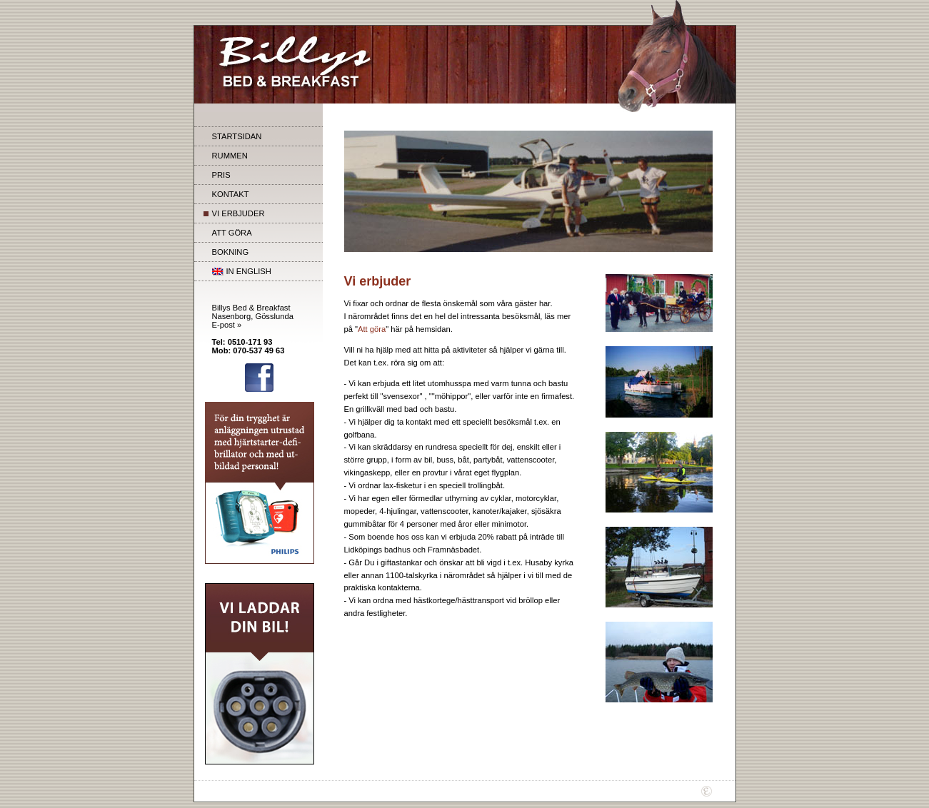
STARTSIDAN (237, 136)
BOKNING (230, 252)
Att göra (372, 329)
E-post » (227, 324)
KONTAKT (230, 194)
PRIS (221, 175)
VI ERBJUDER (238, 213)
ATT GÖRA (232, 232)
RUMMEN (230, 155)
